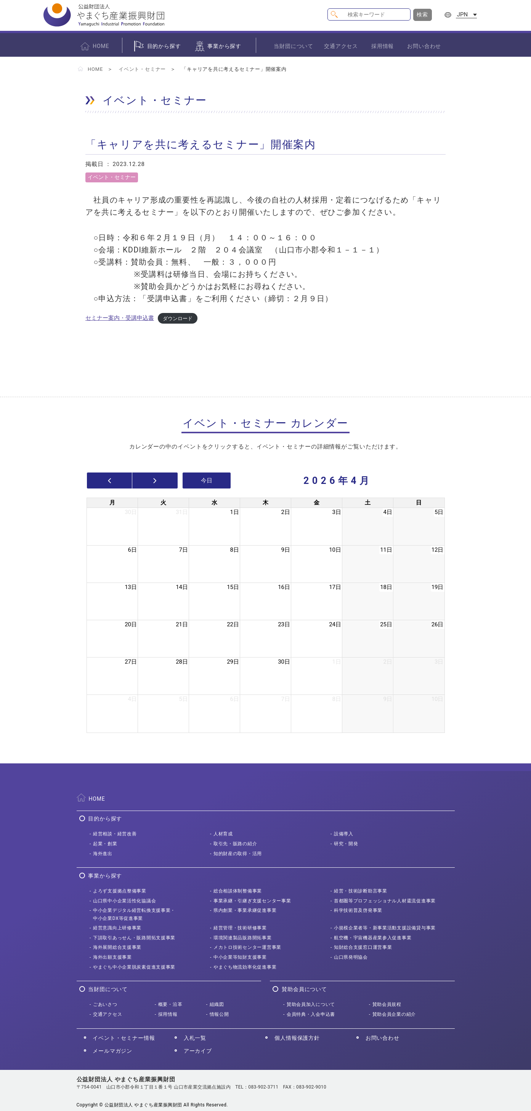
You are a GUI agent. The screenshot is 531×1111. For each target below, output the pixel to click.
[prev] (110, 480)
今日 (206, 480)
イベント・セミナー (142, 69)
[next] (155, 480)
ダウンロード (178, 318)
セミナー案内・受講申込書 (119, 317)
